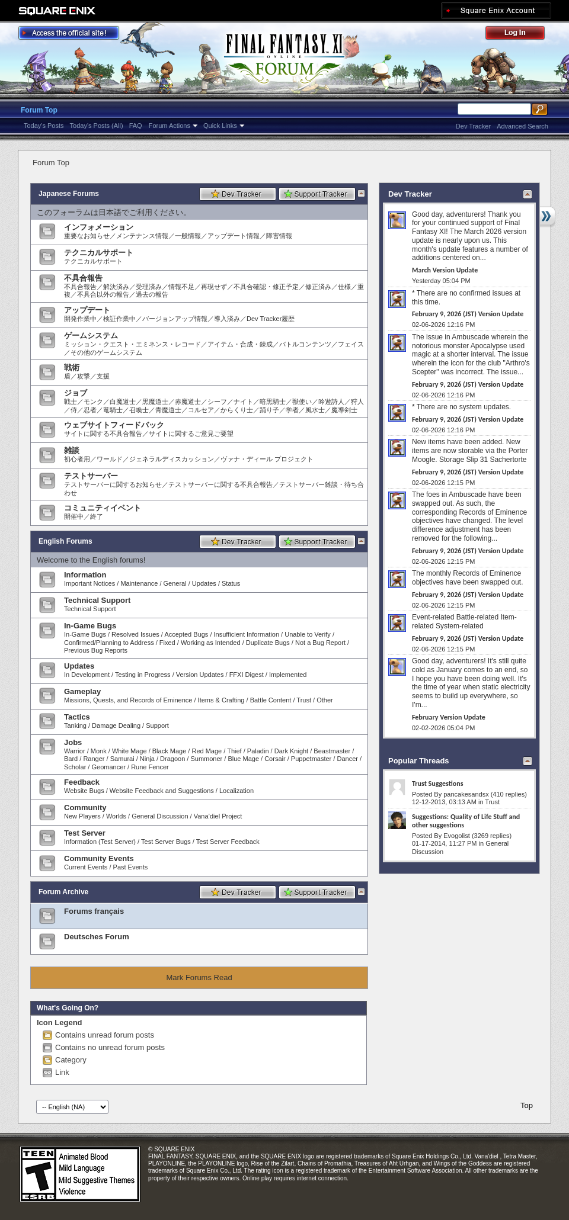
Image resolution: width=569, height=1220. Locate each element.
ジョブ (75, 393)
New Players (82, 816)
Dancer (347, 758)
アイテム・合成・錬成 (240, 344)
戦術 (71, 367)
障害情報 (279, 235)
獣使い (302, 401)
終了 (96, 516)
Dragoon (172, 758)
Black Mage (169, 751)
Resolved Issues (135, 634)
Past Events (130, 867)
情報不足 (181, 286)
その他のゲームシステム (106, 352)
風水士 (315, 409)
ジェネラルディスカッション (171, 459)
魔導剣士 (344, 409)
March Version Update (445, 270)
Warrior (74, 751)
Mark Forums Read (199, 977)
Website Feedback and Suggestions (162, 790)
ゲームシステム (91, 335)
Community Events (99, 858)
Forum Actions (169, 125)
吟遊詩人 (331, 401)
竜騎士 (113, 409)
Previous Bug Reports (95, 650)
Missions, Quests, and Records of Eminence (128, 700)
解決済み (116, 286)
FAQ (135, 125)
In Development (87, 674)
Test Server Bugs (166, 841)
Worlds (116, 816)
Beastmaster (332, 751)
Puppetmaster (311, 758)
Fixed (167, 642)
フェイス (351, 344)
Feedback (82, 782)
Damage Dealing (116, 725)
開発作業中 (80, 318)
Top (526, 1105)
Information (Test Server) (100, 841)
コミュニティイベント (102, 507)
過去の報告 (152, 294)
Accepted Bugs (186, 634)
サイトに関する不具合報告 (103, 433)
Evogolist (456, 835)
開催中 (74, 516)
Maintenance (139, 583)
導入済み (227, 318)
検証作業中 (119, 318)
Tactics (77, 716)
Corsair (274, 758)
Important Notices (89, 583)
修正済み (318, 286)
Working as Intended (211, 642)
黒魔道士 (155, 401)
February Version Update (448, 717)
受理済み (149, 286)
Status (231, 583)
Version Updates (200, 674)
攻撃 (83, 376)
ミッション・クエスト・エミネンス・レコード (132, 344)
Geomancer (108, 766)
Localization (236, 790)
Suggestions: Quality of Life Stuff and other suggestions (466, 821)
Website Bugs (84, 790)
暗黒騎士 (273, 401)
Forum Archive (63, 892)
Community (85, 807)
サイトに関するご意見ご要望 (191, 433)
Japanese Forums (69, 194)
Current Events (85, 867)
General (175, 583)
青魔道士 (168, 409)
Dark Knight (291, 751)
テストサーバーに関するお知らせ (113, 484)
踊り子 (269, 409)
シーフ (217, 401)
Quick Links (220, 125)
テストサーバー (91, 475)
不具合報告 (83, 278)
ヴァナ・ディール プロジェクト (267, 459)
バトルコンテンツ (305, 344)
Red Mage (206, 751)
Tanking (75, 725)
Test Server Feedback (228, 841)
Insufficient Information (246, 634)
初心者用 (77, 459)
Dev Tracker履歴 (271, 318)
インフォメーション (98, 227)
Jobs (73, 742)
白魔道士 (123, 401)
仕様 (344, 286)
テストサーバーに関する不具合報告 (220, 484)
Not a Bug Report (320, 642)
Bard (71, 758)
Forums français (94, 911)
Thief (234, 751)
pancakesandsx (465, 794)
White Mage (129, 751)
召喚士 (139, 409)
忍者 (90, 409)
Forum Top (39, 110)
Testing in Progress (143, 674)
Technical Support (97, 600)
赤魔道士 (188, 401)
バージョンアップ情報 (174, 318)
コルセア (201, 409)
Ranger (93, 758)
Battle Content (271, 700)
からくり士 (236, 409)
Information (85, 574)
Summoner (206, 758)
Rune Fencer (150, 766)
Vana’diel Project (218, 816)
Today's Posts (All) (96, 125)
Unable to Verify (307, 634)
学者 (292, 409)
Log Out (521, 34)
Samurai (122, 758)
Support (157, 725)
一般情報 (188, 235)
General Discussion (160, 816)
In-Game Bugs (90, 625)
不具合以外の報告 (103, 294)
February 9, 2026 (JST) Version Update (467, 314)
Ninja (147, 758)
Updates (204, 583)
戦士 (70, 401)
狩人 (357, 401)
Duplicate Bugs (268, 642)
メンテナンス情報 (142, 235)
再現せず (214, 286)
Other (325, 700)
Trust (303, 700)
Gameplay (82, 691)
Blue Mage (243, 758)
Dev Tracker (473, 126)
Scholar (75, 766)
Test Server (85, 833)
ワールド (110, 459)
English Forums (65, 541)
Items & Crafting (221, 700)
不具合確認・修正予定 (266, 286)
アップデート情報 (233, 235)
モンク (93, 401)
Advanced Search (522, 126)
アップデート (87, 310)
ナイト (243, 401)
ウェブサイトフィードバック (114, 424)
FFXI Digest (246, 674)
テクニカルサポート (98, 252)
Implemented (288, 674)
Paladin (258, 751)
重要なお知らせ (87, 235)
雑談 (71, 450)
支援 (103, 376)
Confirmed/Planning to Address (109, 642)
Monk (99, 751)
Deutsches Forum (96, 936)
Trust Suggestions (437, 783)
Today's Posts (44, 125)
